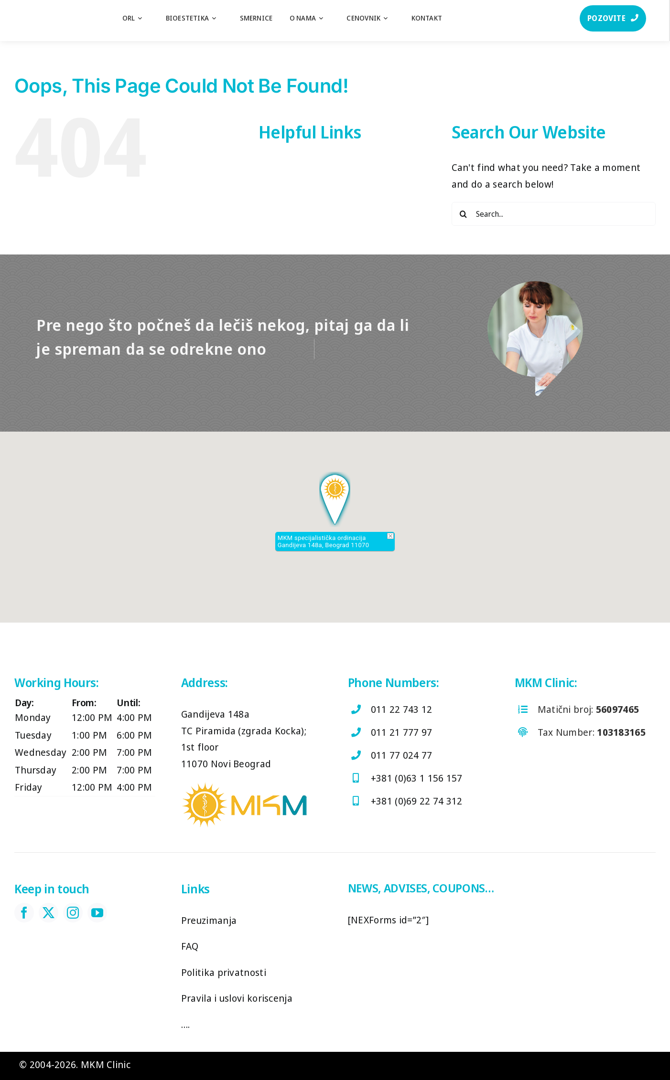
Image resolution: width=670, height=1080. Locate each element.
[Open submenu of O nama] (326, 18)
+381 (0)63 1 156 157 (417, 778)
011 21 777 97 (401, 732)
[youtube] (97, 912)
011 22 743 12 (401, 709)
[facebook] (24, 912)
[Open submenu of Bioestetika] (219, 18)
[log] (48, 9)
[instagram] (73, 912)
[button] (334, 499)
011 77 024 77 (401, 755)
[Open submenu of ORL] (144, 18)
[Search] (463, 214)
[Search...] (554, 214)
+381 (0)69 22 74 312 (417, 800)
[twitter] (48, 912)
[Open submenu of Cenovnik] (390, 18)
